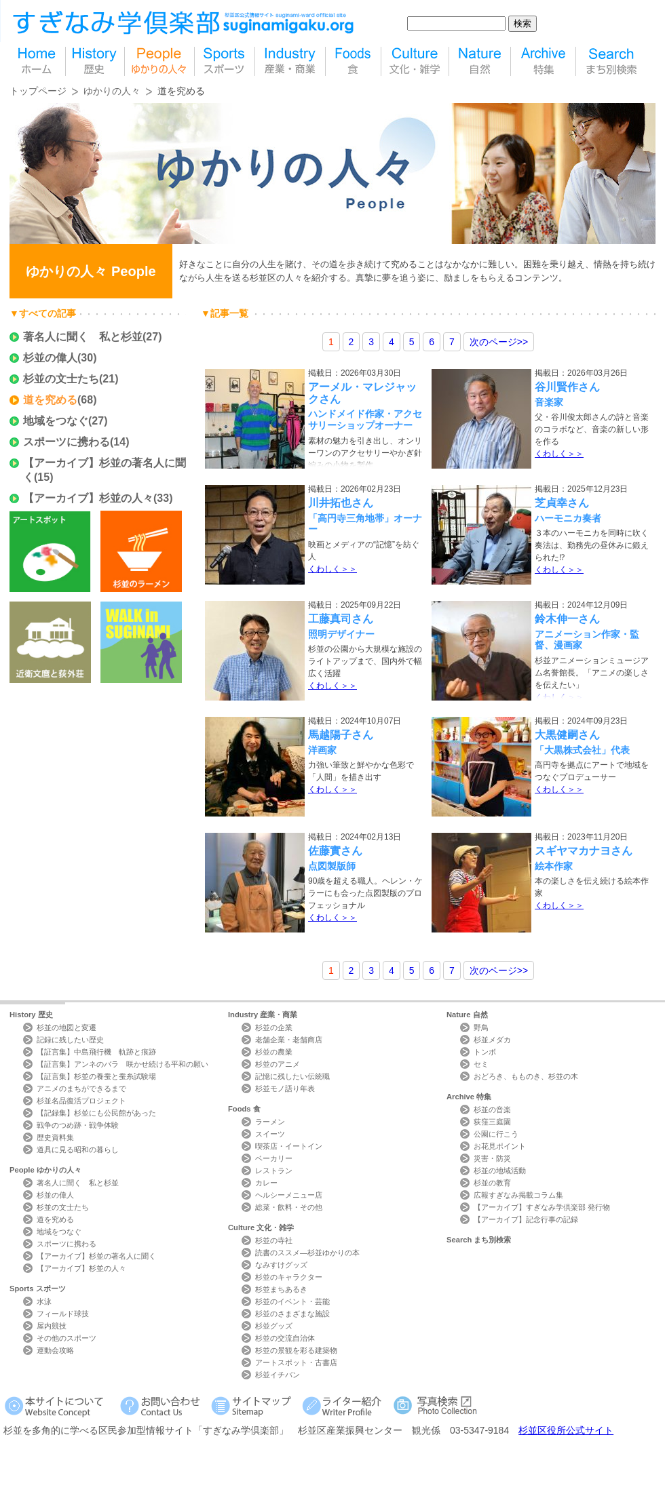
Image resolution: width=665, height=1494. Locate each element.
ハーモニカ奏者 (568, 518)
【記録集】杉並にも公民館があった (96, 1113)
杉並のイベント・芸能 (292, 1301)
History (31, 1014)
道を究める (50, 400)
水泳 (44, 1301)
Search (478, 1240)
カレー (266, 1183)
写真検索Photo (436, 1405)
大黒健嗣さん (567, 735)
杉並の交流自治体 (285, 1338)
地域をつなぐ (55, 421)
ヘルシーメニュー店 (288, 1195)
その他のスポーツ (66, 1338)
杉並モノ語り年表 (285, 1088)
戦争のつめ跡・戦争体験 (78, 1125)
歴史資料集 (55, 1137)
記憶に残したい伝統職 (292, 1076)
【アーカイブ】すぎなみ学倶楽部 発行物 (542, 1207)
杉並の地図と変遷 (66, 1027)
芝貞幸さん (562, 503)
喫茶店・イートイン (288, 1146)
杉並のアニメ (277, 1064)
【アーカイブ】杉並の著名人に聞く (96, 1256)
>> (499, 341)
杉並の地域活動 (500, 1170)
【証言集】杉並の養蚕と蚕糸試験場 (96, 1076)
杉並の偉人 (50, 357)
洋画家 (322, 750)
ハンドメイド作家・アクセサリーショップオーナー (365, 419)
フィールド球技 (63, 1314)
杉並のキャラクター (288, 1277)
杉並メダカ (492, 1040)
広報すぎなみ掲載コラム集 (518, 1195)
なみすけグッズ (281, 1265)
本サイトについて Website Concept (59, 1405)
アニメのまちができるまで (81, 1088)
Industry (262, 1014)
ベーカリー (273, 1158)
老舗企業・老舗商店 (288, 1040)
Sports (38, 1288)
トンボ (485, 1052)
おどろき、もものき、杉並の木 (526, 1076)
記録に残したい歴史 (70, 1040)
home (37, 61)
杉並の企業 (273, 1027)
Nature (467, 1014)
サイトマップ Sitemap (253, 1405)
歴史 (95, 61)
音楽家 (549, 402)
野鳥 (481, 1027)
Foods (244, 1109)
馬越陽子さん (340, 735)
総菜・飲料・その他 (288, 1207)
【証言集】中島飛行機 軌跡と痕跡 (96, 1052)
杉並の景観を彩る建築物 (296, 1350)
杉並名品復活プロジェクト (81, 1101)
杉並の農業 (273, 1052)
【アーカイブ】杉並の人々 (88, 498)
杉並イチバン (277, 1375)
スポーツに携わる (66, 442)
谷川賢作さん (567, 387)
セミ (481, 1064)
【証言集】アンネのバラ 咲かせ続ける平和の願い (122, 1064)
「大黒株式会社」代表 (582, 750)
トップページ (38, 90)
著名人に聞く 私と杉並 (82, 336)
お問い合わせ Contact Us (162, 1405)
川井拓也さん (340, 503)
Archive (468, 1097)
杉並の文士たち (61, 379)
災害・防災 (492, 1158)
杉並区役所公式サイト (565, 1430)
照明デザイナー (341, 634)
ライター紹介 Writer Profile (344, 1405)
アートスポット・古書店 (296, 1362)
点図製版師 (332, 866)
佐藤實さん (335, 851)
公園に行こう (496, 1134)
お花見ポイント (500, 1146)
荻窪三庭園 (492, 1122)
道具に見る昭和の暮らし (78, 1149)
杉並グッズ (273, 1326)
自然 (479, 61)
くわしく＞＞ (559, 453)
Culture (261, 1227)
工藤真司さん (340, 619)
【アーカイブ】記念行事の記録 (526, 1219)
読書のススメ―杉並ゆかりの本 (307, 1253)
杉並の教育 (492, 1183)
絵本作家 (554, 866)
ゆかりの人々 (111, 90)
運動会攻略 (55, 1350)
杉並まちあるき (281, 1289)
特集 (543, 61)
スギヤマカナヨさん (583, 851)
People (45, 1170)
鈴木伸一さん (567, 619)
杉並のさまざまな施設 (292, 1314)
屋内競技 (51, 1326)
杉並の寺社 (273, 1240)
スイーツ (270, 1134)
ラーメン (270, 1122)
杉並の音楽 (492, 1109)
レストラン (273, 1170)
